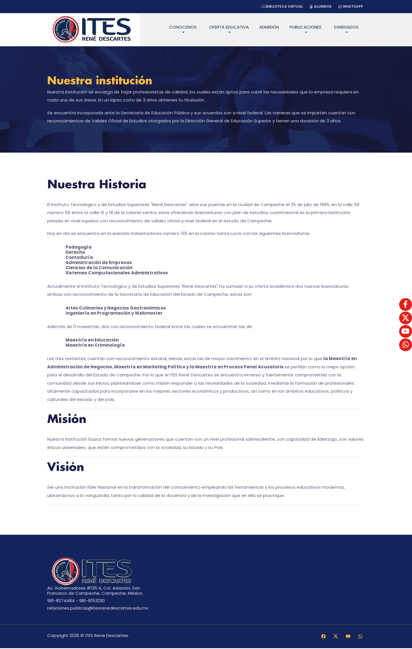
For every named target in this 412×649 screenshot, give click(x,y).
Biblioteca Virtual (279, 6)
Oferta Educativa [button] (229, 27)
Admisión (269, 27)
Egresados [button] (346, 27)
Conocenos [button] (183, 27)
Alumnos (319, 6)
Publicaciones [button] (306, 27)
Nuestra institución (103, 81)
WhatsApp (350, 6)
